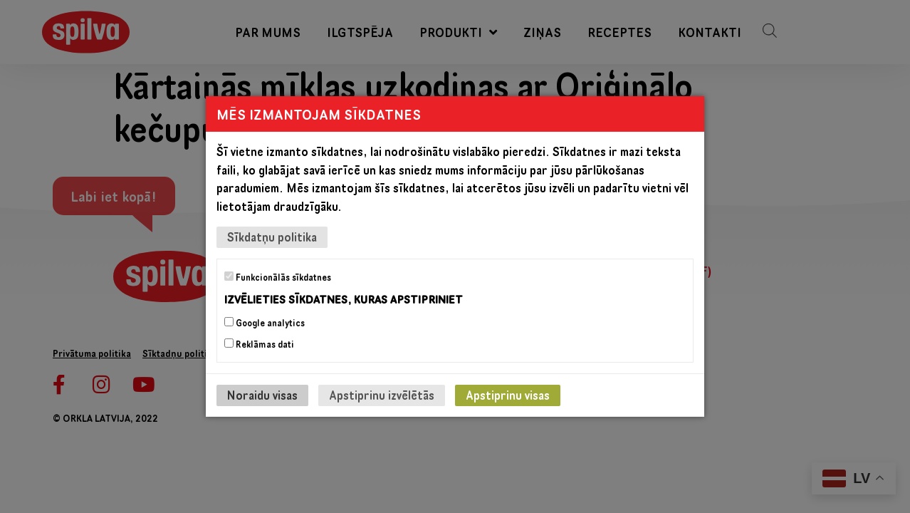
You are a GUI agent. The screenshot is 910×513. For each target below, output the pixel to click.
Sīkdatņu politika (272, 236)
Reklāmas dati (259, 344)
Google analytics (264, 322)
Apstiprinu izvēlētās (381, 395)
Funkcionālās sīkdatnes (277, 277)
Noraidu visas (262, 395)
